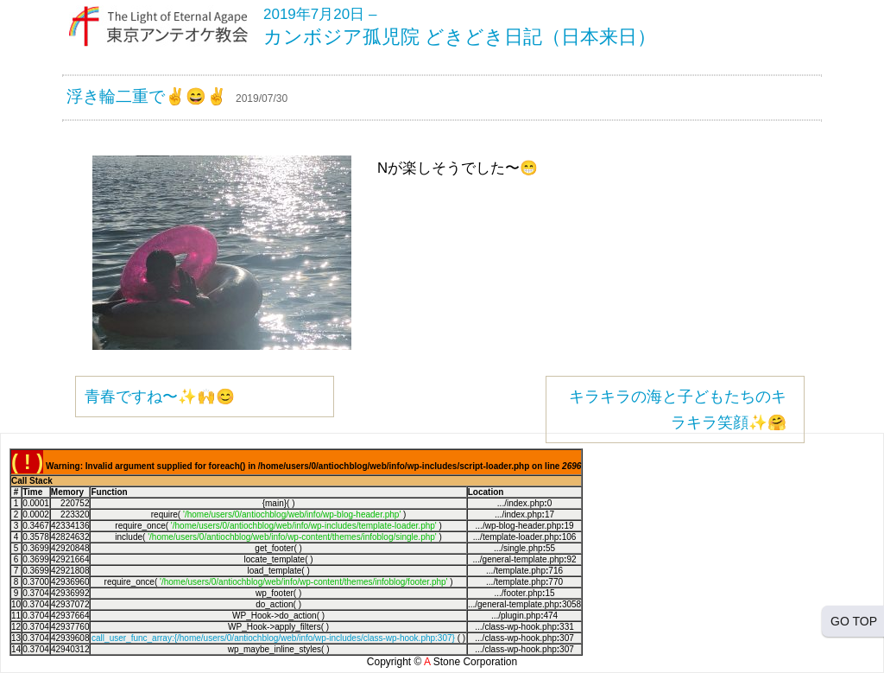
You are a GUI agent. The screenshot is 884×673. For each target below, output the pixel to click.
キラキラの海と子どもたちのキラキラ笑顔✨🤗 (677, 409)
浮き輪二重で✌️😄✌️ (146, 96)
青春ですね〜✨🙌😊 (160, 396)
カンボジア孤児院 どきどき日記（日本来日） (459, 37)
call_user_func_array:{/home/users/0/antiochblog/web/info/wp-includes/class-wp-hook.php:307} (273, 638)
